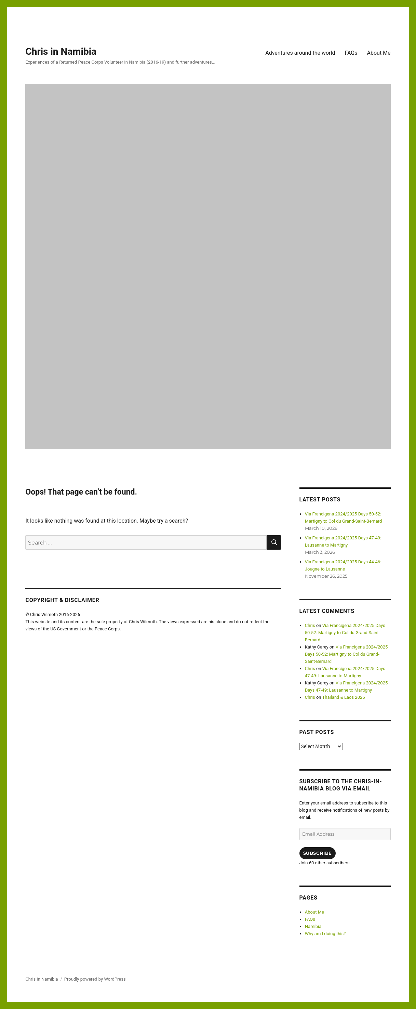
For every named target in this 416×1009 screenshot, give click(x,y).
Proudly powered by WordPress (95, 979)
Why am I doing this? (325, 933)
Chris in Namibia (60, 51)
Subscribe (317, 853)
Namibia (313, 926)
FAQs (351, 53)
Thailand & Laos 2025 (343, 697)
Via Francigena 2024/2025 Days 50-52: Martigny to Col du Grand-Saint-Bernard (345, 632)
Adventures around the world (300, 53)
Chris (310, 625)
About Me (379, 53)
